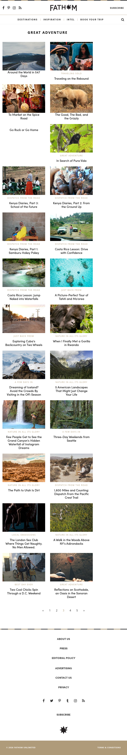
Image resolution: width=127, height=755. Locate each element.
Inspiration (52, 19)
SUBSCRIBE (63, 714)
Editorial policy (63, 658)
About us (63, 639)
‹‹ (43, 610)
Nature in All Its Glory (71, 336)
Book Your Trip (92, 19)
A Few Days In (24, 382)
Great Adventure (71, 155)
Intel (71, 19)
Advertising (63, 668)
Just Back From (71, 290)
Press (63, 648)
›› (84, 610)
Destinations (28, 19)
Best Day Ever (24, 584)
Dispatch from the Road (23, 198)
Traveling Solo (71, 73)
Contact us (63, 677)
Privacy (63, 687)
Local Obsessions (24, 534)
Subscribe (117, 7)
